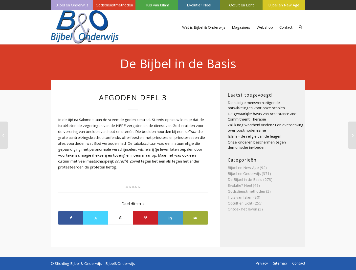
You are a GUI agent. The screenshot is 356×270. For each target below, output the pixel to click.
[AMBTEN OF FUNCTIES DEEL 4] (352, 135)
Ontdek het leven (242, 209)
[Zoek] (300, 27)
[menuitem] (72, 5)
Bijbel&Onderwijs (120, 263)
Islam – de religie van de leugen (254, 136)
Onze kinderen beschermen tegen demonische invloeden (257, 145)
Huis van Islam (156, 4)
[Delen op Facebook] (70, 218)
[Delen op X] (95, 218)
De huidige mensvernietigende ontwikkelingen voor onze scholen (256, 105)
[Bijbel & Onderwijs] (85, 27)
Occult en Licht (241, 4)
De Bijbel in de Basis (178, 63)
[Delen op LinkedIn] (170, 218)
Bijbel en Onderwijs (72, 4)
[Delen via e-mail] (195, 218)
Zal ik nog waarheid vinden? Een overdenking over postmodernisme (265, 127)
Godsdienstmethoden (114, 4)
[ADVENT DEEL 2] (4, 135)
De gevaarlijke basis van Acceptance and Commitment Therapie (262, 116)
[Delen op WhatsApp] (120, 218)
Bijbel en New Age (283, 4)
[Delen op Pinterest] (145, 218)
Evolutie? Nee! (199, 4)
